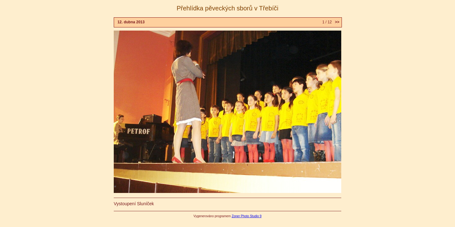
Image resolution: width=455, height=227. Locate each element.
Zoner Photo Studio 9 (247, 216)
